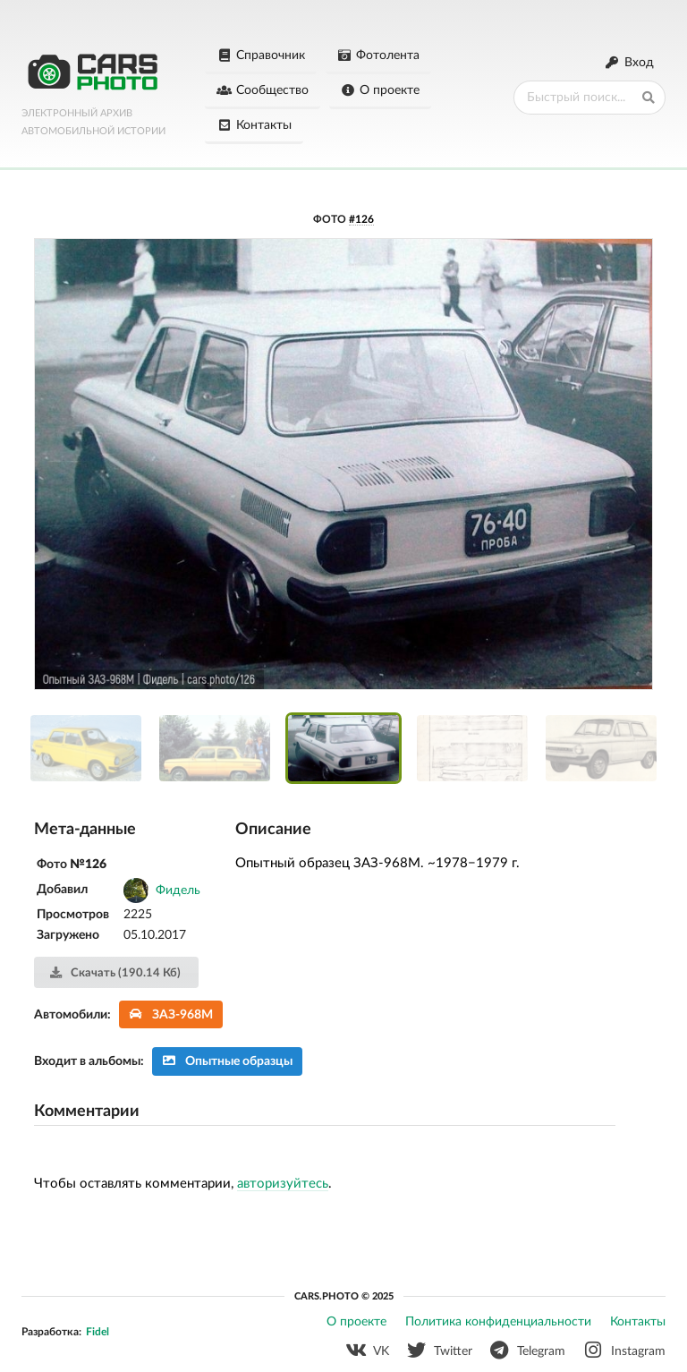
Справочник (260, 55)
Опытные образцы (228, 1061)
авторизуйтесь (282, 1183)
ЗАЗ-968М (171, 1014)
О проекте (380, 90)
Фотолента (378, 55)
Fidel (97, 1331)
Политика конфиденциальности (498, 1322)
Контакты (254, 125)
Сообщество (262, 90)
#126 (361, 219)
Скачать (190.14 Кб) (115, 973)
